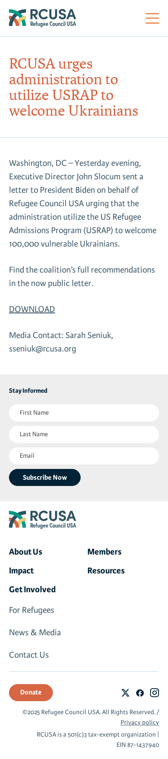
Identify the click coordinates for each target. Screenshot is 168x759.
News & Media (35, 633)
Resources (106, 571)
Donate (31, 692)
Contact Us (29, 655)
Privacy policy (140, 722)
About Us (25, 552)
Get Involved (32, 589)
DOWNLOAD (32, 309)
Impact (21, 571)
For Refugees (31, 610)
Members (104, 552)
